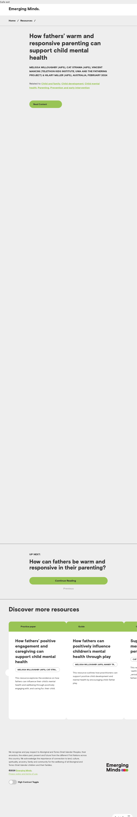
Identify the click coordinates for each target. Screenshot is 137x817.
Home (12, 20)
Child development (72, 83)
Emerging (24, 9)
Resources (26, 20)
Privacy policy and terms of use (23, 792)
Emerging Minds (24, 789)
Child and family (50, 83)
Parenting (43, 87)
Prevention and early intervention (70, 87)
